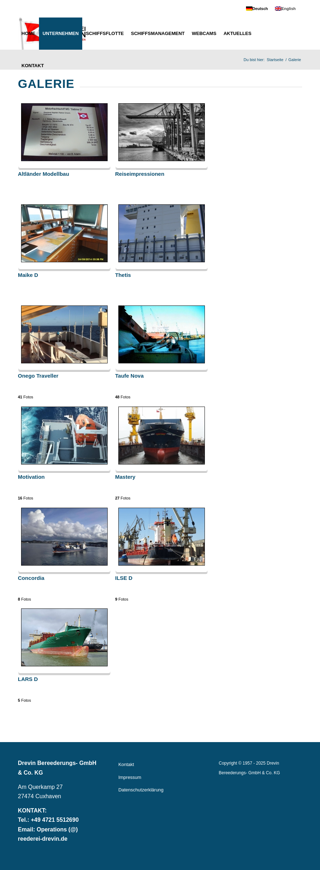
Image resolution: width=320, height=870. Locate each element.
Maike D (28, 275)
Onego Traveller (38, 376)
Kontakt (126, 764)
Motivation (31, 477)
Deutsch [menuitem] (260, 8)
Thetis (123, 275)
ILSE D (123, 578)
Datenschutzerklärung (140, 789)
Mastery (125, 477)
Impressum (129, 777)
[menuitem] (256, 9)
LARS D (28, 679)
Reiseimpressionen (139, 174)
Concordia (31, 578)
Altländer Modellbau (43, 174)
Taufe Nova (129, 376)
